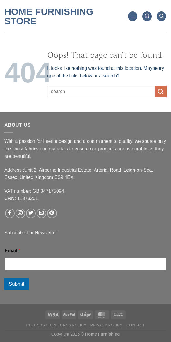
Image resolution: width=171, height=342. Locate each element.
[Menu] (132, 16)
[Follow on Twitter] (31, 213)
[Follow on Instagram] (20, 213)
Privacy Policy (106, 325)
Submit (16, 284)
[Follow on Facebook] (10, 213)
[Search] (161, 16)
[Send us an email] (41, 213)
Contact (135, 325)
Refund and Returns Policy (56, 325)
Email (12, 250)
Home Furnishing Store (48, 16)
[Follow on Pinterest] (52, 213)
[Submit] (161, 91)
